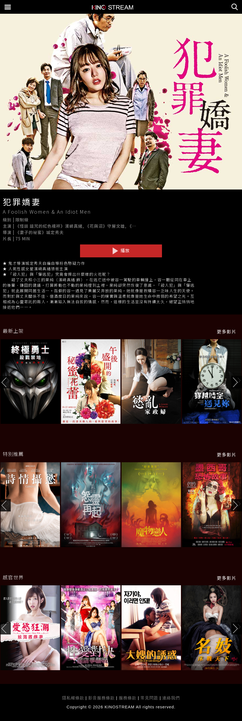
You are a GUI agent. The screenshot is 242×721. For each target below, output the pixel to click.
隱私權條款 (73, 697)
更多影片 (227, 331)
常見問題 (149, 697)
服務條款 (128, 697)
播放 (121, 250)
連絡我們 (171, 697)
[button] (236, 382)
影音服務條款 (101, 697)
